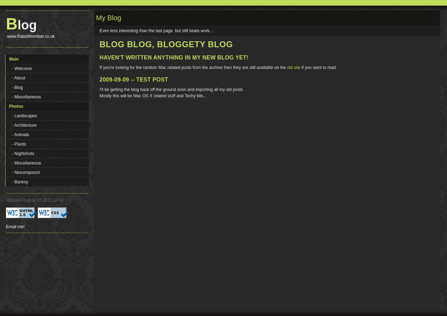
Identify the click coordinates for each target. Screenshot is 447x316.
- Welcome (22, 68)
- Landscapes (24, 115)
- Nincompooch (26, 172)
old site (293, 67)
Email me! (15, 226)
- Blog (17, 87)
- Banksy (20, 182)
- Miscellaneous (26, 96)
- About (18, 78)
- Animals (20, 134)
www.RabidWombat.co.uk (30, 36)
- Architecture (24, 125)
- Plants (19, 144)
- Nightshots (23, 153)
